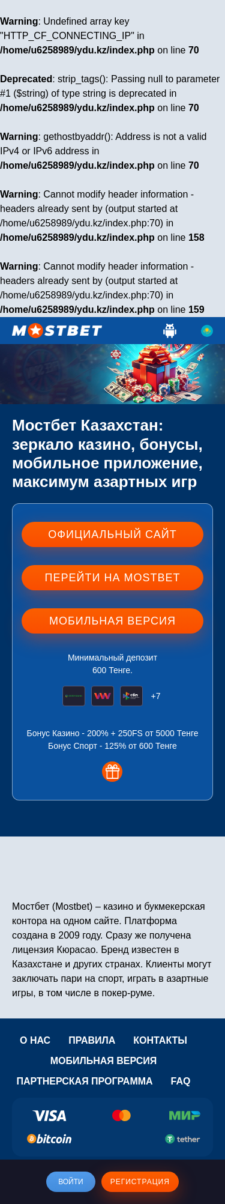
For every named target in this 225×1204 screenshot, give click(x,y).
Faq (181, 1081)
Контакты (160, 1040)
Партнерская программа (84, 1081)
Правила (91, 1040)
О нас (35, 1040)
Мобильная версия (103, 1061)
